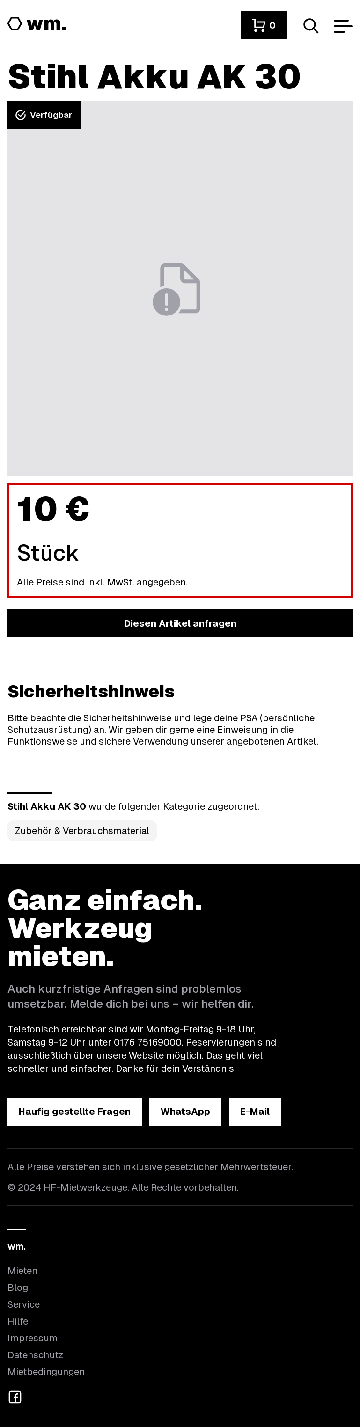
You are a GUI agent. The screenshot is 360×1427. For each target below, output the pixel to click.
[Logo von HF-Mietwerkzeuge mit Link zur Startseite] (36, 24)
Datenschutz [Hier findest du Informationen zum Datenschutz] (35, 1355)
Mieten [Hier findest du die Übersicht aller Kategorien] (22, 1271)
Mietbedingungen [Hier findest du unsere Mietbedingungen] (46, 1372)
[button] (264, 25)
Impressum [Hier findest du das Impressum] (32, 1338)
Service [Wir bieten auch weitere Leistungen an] (23, 1304)
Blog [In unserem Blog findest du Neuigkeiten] (17, 1287)
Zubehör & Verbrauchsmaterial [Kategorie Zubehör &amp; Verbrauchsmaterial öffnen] (82, 831)
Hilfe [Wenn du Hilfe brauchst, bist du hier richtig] (17, 1321)
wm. (16, 1246)
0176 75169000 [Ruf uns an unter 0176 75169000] (148, 1042)
